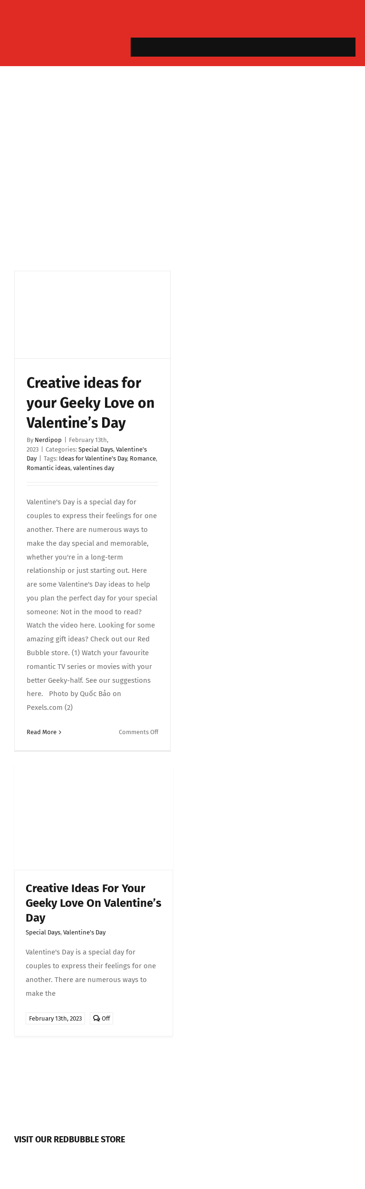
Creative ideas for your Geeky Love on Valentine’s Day (90, 403)
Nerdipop (48, 439)
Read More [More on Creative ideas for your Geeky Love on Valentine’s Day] (42, 732)
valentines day (93, 468)
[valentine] (93, 767)
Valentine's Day (84, 932)
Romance (143, 458)
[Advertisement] (182, 166)
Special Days (95, 449)
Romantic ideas (48, 468)
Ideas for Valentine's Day (93, 458)
